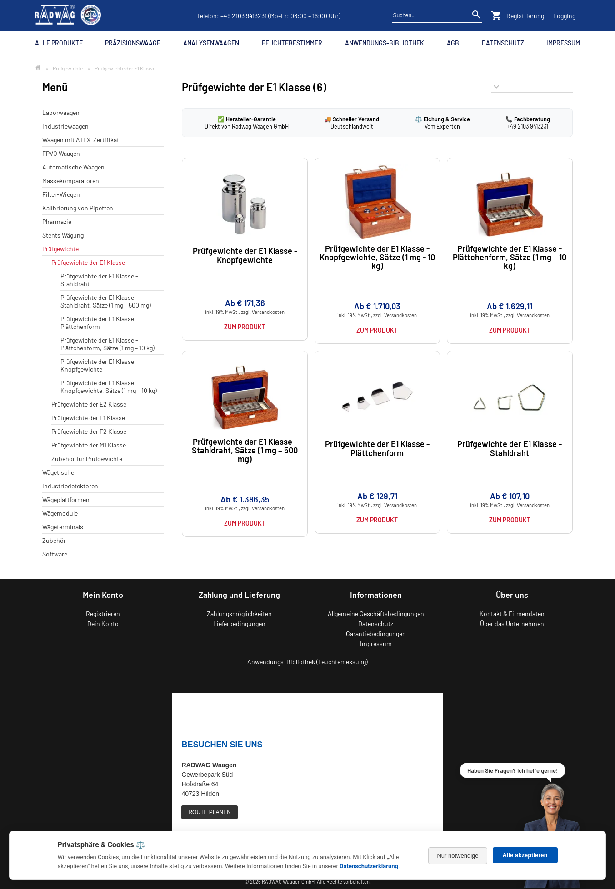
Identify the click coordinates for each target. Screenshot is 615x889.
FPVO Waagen (61, 153)
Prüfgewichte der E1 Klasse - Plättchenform (99, 322)
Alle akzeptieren (525, 855)
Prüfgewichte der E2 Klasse (88, 404)
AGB (453, 43)
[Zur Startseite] (38, 68)
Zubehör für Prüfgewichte (86, 458)
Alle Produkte (59, 43)
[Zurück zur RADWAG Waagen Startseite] (68, 15)
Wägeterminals (62, 527)
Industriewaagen (65, 126)
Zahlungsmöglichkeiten (239, 613)
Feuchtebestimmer (292, 43)
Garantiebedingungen (376, 633)
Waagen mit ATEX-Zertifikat (80, 140)
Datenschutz (503, 43)
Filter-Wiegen (61, 194)
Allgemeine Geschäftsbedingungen (376, 613)
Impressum (563, 43)
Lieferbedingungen (239, 623)
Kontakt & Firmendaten (512, 613)
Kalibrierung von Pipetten (77, 208)
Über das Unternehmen (512, 623)
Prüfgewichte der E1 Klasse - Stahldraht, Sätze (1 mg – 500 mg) (105, 301)
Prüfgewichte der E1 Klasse (88, 262)
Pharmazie (56, 221)
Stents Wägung (63, 235)
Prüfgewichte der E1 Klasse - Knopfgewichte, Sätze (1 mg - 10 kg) (108, 386)
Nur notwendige (457, 855)
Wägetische (58, 472)
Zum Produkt (244, 327)
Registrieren (103, 613)
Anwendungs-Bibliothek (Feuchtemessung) (307, 662)
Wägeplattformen (66, 499)
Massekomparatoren (70, 180)
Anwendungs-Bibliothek (384, 43)
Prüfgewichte (68, 68)
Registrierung (525, 16)
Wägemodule (60, 513)
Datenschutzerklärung (369, 866)
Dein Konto (103, 623)
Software (54, 554)
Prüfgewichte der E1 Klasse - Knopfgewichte (99, 365)
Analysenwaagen (211, 43)
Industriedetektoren (70, 486)
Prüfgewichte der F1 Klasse (88, 418)
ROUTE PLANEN (209, 812)
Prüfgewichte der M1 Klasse (88, 445)
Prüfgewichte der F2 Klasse (88, 431)
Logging (564, 16)
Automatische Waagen (73, 167)
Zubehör (54, 540)
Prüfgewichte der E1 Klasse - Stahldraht (509, 448)
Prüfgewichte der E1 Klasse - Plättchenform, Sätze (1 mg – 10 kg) (107, 344)
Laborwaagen (61, 112)
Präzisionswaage (132, 43)
